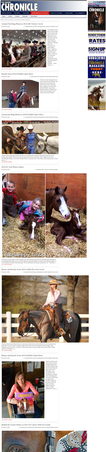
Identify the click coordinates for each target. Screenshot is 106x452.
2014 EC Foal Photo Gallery (13, 167)
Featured (26, 13)
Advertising (69, 13)
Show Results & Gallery (40, 13)
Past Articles (34, 16)
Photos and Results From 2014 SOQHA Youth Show (22, 355)
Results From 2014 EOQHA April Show (17, 74)
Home (3, 16)
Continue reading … (8, 68)
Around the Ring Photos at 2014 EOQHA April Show (22, 114)
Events (10, 16)
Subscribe (25, 16)
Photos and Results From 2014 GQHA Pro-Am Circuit (23, 269)
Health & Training (56, 13)
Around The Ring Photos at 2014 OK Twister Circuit (22, 24)
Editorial (17, 13)
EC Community (80, 13)
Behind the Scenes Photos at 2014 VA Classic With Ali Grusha (26, 425)
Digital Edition (6, 13)
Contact (17, 16)
